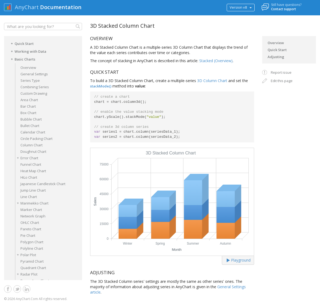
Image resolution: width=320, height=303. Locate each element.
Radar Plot (26, 274)
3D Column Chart (212, 80)
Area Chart (29, 99)
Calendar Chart (32, 132)
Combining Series (34, 86)
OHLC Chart (29, 222)
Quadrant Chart (33, 267)
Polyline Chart (31, 248)
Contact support (283, 9)
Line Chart (28, 196)
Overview (28, 67)
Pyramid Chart (32, 261)
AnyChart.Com (27, 299)
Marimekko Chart (31, 203)
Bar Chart (28, 106)
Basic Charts (22, 58)
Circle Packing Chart (36, 138)
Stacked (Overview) (216, 60)
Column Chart (31, 145)
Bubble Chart (31, 119)
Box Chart (28, 112)
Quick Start (21, 43)
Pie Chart (27, 235)
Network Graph (32, 216)
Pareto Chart (30, 229)
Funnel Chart (30, 164)
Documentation (60, 7)
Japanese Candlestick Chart (42, 183)
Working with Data (27, 51)
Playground (239, 260)
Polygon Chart (31, 241)
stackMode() (100, 86)
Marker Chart (31, 209)
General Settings (34, 74)
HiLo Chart (28, 177)
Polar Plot (25, 255)
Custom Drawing (33, 93)
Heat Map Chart (33, 170)
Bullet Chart (29, 125)
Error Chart (26, 158)
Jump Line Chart (33, 190)
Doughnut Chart (33, 151)
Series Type (30, 80)
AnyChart (27, 7)
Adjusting (276, 56)
